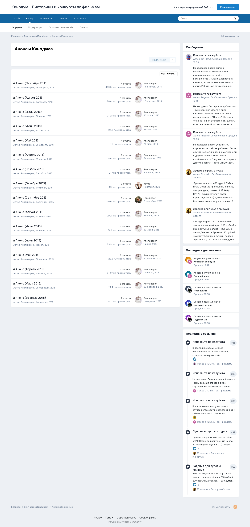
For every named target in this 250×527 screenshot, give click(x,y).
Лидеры (84, 27)
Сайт (17, 18)
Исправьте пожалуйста (207, 55)
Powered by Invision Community (125, 522)
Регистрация (227, 7)
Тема (109, 517)
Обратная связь (126, 517)
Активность (46, 18)
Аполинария (27, 87)
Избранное (80, 18)
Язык (98, 517)
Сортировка (168, 74)
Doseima (198, 287)
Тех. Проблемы (223, 363)
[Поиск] (195, 18)
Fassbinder (150, 197)
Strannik (205, 174)
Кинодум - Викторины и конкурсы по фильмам (55, 7)
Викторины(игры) (220, 489)
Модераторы (35, 27)
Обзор (29, 20)
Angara (205, 97)
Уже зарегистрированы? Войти (194, 7)
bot (202, 58)
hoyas (147, 183)
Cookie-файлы (147, 517)
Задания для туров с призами (211, 209)
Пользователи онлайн (61, 27)
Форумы (17, 27)
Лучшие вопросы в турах (208, 170)
